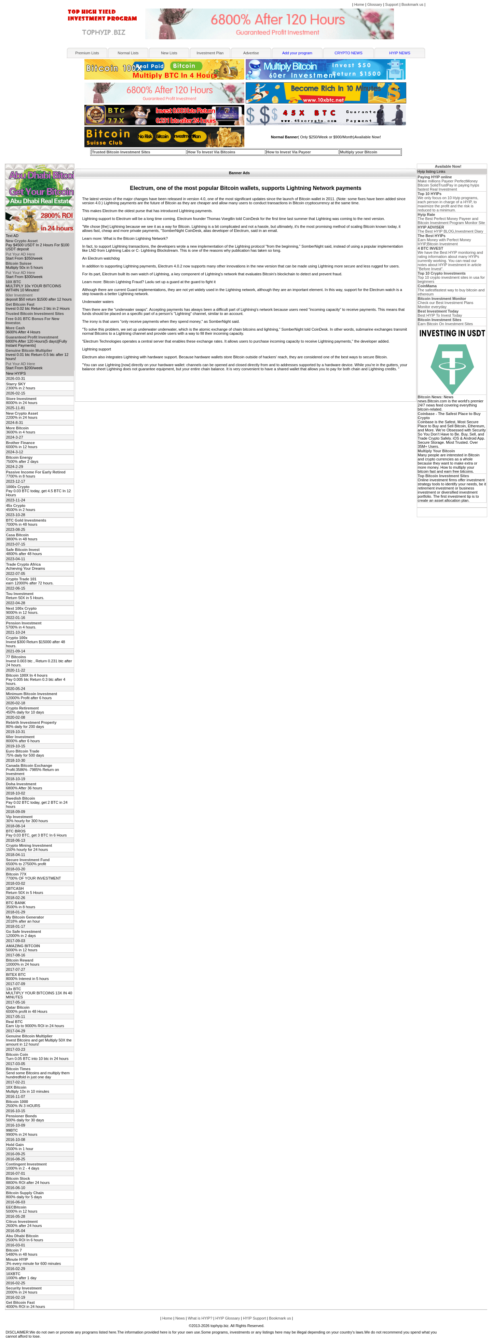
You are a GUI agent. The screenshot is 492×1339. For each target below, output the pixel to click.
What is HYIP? (200, 1318)
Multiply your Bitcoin (358, 152)
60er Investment (18, 295)
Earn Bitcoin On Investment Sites (445, 322)
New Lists (169, 53)
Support (391, 4)
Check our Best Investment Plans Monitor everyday (446, 302)
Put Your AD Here (20, 254)
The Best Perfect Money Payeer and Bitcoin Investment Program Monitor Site (451, 218)
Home (359, 4)
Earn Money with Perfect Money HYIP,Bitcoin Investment (444, 240)
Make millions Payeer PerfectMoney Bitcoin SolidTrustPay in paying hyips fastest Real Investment (448, 183)
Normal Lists (128, 53)
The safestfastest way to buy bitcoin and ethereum (451, 290)
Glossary (374, 4)
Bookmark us (412, 4)
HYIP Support (254, 1318)
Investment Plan (210, 53)
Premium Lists (87, 53)
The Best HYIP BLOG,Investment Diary (450, 229)
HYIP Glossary (227, 1318)
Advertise (251, 53)
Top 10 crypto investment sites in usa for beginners (451, 277)
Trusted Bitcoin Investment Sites (121, 152)
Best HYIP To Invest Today (440, 313)
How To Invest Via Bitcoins (211, 152)
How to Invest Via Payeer (288, 152)
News (180, 1318)
